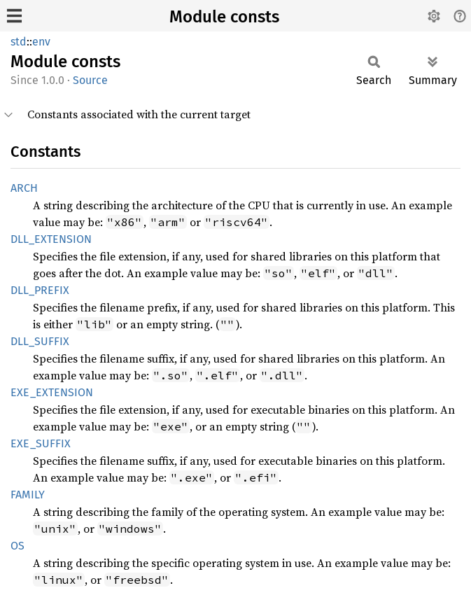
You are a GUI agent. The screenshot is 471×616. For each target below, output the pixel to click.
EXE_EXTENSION (51, 392)
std (18, 41)
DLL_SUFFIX (39, 341)
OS (17, 545)
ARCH (24, 188)
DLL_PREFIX (39, 290)
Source (90, 80)
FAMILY (27, 494)
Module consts (224, 17)
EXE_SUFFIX (40, 443)
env (41, 41)
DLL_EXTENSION (51, 239)
